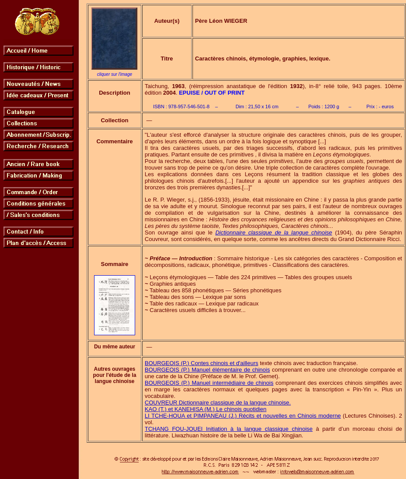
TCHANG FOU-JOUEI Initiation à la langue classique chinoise (229, 429)
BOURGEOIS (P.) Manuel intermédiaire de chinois (209, 383)
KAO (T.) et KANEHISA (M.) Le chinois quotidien (205, 409)
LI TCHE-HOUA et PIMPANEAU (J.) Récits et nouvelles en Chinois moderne (243, 415)
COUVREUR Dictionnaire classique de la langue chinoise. (218, 402)
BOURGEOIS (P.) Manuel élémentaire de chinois (207, 369)
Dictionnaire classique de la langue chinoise (273, 232)
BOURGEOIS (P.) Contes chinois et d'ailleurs (201, 363)
